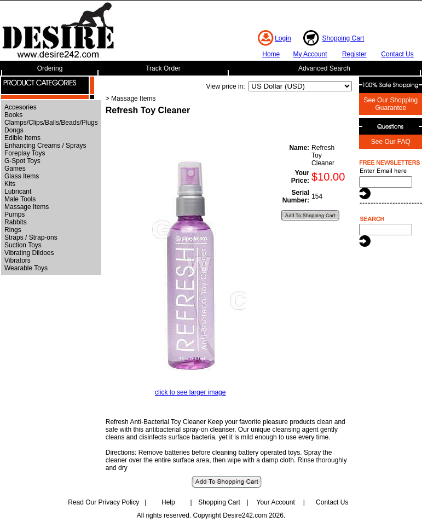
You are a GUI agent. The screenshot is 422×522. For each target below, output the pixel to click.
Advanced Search (324, 68)
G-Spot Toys (22, 161)
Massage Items (26, 207)
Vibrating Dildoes (29, 253)
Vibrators (17, 260)
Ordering (50, 68)
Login (283, 38)
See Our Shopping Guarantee (390, 104)
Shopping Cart (343, 38)
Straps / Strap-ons (30, 237)
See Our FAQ (391, 142)
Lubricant (17, 191)
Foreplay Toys (24, 153)
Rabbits (15, 222)
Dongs (14, 130)
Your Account (275, 502)
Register (354, 54)
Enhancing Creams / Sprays (45, 145)
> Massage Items (131, 98)
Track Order (163, 68)
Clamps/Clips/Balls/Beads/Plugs (51, 122)
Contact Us (397, 54)
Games (15, 168)
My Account (310, 54)
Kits (9, 184)
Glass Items (21, 176)
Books (13, 115)
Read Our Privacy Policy (103, 502)
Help (168, 502)
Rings (12, 230)
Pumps (14, 214)
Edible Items (22, 138)
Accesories (20, 107)
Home (271, 54)
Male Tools (20, 199)
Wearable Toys (26, 268)
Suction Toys (23, 245)
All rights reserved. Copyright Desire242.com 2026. (211, 515)
